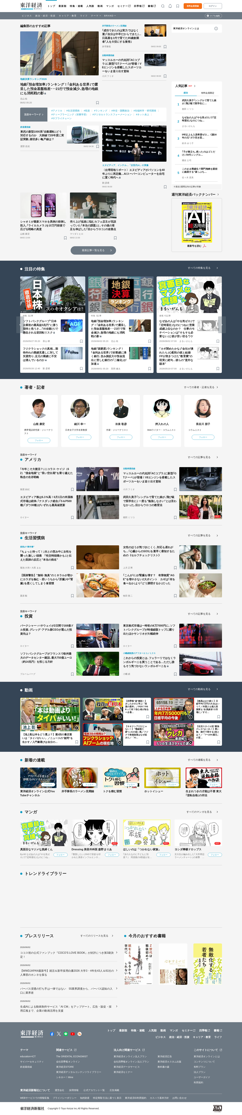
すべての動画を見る (199, 689)
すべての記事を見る (199, 457)
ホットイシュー (153, 791)
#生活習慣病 (73, 110)
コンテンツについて (204, 1061)
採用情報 (74, 1090)
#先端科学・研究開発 (145, 110)
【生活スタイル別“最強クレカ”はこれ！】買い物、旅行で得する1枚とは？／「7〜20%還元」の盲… (207, 732)
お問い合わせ (179, 1098)
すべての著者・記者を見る (199, 387)
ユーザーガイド (202, 1077)
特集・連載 (76, 6)
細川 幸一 (80, 424)
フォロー (39, 440)
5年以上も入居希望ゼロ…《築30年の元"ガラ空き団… (199, 136)
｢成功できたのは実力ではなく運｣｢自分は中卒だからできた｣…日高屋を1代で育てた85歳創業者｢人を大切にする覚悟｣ (121, 36)
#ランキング (100, 110)
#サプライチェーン (61, 118)
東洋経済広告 (165, 1056)
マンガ (110, 6)
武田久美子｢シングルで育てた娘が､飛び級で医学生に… (199, 102)
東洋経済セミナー (123, 1072)
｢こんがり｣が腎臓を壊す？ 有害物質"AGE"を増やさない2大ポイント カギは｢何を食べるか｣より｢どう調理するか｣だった (149, 579)
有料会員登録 (193, 6)
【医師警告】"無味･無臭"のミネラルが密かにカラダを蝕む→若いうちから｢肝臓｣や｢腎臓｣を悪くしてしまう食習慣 (46, 579)
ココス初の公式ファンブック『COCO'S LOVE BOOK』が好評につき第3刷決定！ (67, 954)
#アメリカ (56, 110)
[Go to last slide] (20, 324)
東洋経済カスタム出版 (169, 1061)
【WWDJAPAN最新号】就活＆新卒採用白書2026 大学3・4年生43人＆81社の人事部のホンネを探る (67, 972)
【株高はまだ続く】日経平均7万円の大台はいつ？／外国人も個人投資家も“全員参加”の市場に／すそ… (207, 707)
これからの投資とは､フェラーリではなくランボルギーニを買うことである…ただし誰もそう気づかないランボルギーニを (149, 662)
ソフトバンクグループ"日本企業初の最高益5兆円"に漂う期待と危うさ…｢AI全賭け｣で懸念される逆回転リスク (40, 327)
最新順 (62, 6)
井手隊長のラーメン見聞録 (78, 791)
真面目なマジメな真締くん (36, 849)
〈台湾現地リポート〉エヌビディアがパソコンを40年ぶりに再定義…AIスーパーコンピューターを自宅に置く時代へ (133, 174)
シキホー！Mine (64, 1077)
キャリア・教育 (68, 15)
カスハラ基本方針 (159, 1098)
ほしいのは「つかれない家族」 (142, 849)
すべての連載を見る (199, 759)
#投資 (87, 110)
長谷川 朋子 (203, 424)
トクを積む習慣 (112, 791)
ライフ (84, 15)
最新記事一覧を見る (93, 250)
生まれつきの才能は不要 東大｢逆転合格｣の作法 (204, 793)
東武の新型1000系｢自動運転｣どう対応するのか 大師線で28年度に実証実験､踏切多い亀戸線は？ (42, 135)
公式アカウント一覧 (94, 1090)
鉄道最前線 (26, 1066)
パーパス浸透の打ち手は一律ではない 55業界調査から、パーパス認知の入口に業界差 (66, 990)
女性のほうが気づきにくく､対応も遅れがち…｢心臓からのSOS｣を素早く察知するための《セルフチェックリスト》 (149, 551)
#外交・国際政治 (120, 110)
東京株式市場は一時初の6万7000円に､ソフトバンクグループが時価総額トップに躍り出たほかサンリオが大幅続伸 (149, 629)
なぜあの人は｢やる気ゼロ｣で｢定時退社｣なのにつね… (199, 119)
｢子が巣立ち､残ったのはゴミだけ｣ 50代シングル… (198, 153)
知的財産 (84, 1098)
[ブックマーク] (97, 102)
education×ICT (28, 1056)
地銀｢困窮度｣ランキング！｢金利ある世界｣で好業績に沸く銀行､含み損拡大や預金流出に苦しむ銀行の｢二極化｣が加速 (108, 356)
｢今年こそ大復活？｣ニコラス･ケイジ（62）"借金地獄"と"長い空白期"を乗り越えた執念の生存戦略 (46, 473)
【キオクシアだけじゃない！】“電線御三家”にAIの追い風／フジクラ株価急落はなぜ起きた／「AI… (136, 732)
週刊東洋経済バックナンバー (193, 194)
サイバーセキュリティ (32, 1061)
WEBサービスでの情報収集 (34, 1098)
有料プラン (200, 1066)
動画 (100, 6)
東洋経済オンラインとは (186, 28)
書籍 (150, 6)
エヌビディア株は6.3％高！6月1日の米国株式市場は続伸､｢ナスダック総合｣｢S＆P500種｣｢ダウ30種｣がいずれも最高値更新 (46, 501)
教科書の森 (164, 1066)
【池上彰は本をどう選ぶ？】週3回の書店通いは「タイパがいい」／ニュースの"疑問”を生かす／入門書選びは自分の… (47, 738)
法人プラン (200, 1072)
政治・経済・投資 (45, 15)
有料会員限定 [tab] (207, 93)
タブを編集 (215, 16)
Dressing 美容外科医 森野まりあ (92, 849)
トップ (51, 6)
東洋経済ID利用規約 (135, 1098)
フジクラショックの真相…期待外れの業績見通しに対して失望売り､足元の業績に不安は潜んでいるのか (40, 354)
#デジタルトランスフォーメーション (112, 114)
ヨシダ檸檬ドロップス (188, 849)
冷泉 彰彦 (121, 424)
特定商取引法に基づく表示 (107, 1098)
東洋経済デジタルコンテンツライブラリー (78, 1072)
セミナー (122, 6)
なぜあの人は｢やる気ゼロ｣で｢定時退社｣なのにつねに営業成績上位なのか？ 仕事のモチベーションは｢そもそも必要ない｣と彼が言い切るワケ (176, 329)
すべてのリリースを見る (94, 935)
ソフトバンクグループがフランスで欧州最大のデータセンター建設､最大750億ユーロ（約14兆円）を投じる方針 (46, 657)
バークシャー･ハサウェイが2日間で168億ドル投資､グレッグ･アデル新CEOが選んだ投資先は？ (47, 629)
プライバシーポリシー (65, 1098)
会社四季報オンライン (68, 1061)
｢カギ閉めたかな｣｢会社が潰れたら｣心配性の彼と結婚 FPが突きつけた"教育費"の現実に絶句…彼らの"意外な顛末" (176, 356)
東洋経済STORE (65, 1066)
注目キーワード (32, 114)
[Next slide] (222, 324)
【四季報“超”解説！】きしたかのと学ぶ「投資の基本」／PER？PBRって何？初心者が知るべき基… (137, 707)
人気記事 (181, 86)
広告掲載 (114, 1090)
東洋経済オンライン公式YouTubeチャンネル (37, 793)
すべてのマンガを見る (199, 811)
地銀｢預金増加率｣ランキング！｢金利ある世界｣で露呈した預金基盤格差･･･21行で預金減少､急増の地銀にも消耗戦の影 (59, 89)
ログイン (213, 6)
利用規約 (198, 1082)
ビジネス (27, 15)
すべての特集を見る (199, 267)
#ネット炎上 (142, 114)
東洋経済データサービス (127, 1066)
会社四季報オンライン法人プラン (131, 1061)
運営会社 (59, 1090)
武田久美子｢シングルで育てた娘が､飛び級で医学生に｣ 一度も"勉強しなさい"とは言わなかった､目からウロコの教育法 (150, 501)
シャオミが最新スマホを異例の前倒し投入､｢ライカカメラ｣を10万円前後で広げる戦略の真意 (43, 225)
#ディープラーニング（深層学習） (69, 114)
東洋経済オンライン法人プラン (130, 1056)
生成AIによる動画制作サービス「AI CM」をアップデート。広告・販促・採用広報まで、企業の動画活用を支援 (65, 1008)
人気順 (90, 6)
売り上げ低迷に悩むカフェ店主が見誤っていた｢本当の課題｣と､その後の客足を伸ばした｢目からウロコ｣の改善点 (93, 225)
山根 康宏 (39, 424)
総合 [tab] (186, 92)
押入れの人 (162, 424)
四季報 (138, 6)
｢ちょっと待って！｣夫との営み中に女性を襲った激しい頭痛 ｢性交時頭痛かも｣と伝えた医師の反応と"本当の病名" (46, 555)
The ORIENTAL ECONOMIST (72, 1056)
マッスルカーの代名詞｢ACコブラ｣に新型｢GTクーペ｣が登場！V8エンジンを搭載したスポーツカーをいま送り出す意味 (122, 66)
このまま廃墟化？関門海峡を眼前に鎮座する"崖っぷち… (200, 170)
